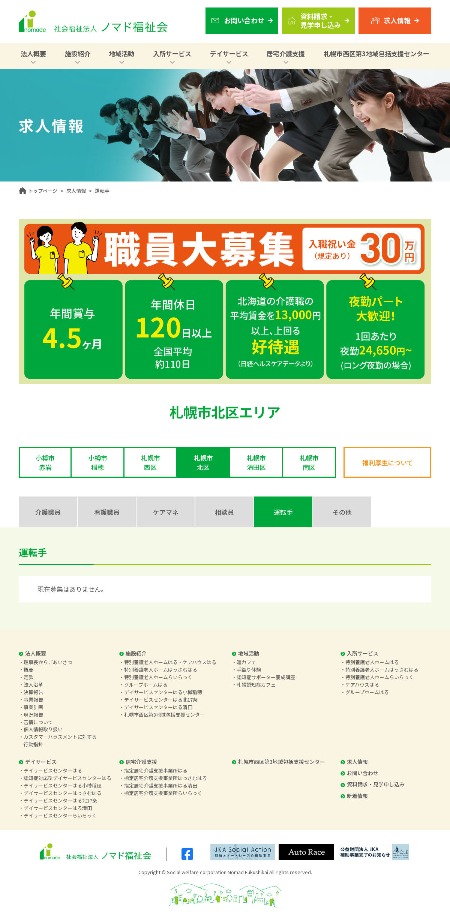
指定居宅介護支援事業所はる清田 (160, 785)
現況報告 (33, 714)
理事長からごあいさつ (48, 662)
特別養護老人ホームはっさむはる (160, 669)
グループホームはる (146, 684)
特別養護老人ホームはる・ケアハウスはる (170, 662)
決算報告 (33, 692)
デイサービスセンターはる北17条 (161, 699)
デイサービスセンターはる (53, 770)
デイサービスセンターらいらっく (60, 815)
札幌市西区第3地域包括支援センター (376, 53)
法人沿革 (33, 684)
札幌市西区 (150, 462)
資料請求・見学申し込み (372, 784)
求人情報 (76, 190)
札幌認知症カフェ (256, 684)
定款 (28, 677)
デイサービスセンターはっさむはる (63, 792)
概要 (28, 669)
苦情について (38, 722)
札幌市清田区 (256, 462)
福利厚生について (387, 462)
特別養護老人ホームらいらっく (158, 677)
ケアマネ (165, 512)
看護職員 (107, 512)
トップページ (42, 190)
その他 (342, 512)
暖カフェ (246, 662)
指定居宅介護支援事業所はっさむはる (165, 778)
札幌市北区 (203, 462)
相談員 (224, 512)
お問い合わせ (359, 773)
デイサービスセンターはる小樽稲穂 (163, 692)
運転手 (283, 512)
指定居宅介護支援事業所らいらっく (163, 792)
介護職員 (48, 512)
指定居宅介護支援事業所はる (156, 770)
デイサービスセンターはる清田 (158, 707)
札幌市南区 (309, 462)
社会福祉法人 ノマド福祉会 (93, 21)
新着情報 (354, 796)
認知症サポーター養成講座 (266, 677)
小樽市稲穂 (97, 462)
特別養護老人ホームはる (372, 662)
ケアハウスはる (362, 684)
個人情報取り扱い (43, 729)
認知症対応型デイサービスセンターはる (67, 778)
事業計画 (33, 707)
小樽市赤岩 (45, 462)
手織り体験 (249, 669)
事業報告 (33, 699)
